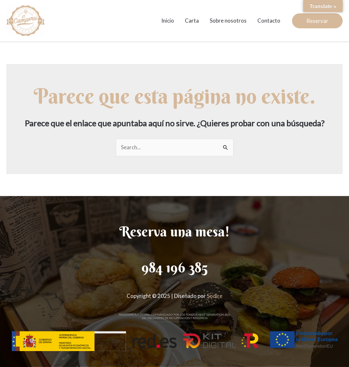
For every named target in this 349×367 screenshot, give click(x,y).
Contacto (268, 20)
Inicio (167, 20)
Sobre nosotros (228, 20)
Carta (192, 20)
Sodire (214, 296)
